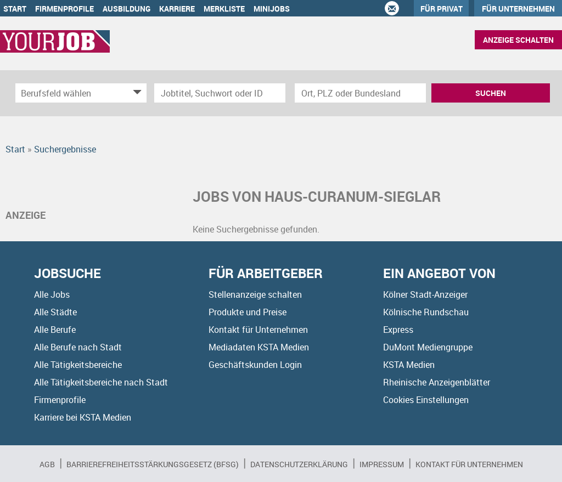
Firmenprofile (64, 8)
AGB (47, 464)
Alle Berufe (55, 330)
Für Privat (441, 8)
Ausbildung (126, 8)
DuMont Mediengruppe (428, 347)
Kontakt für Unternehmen (258, 330)
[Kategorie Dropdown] (136, 93)
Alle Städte (55, 312)
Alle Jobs (52, 294)
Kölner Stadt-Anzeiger (425, 294)
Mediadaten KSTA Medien (259, 347)
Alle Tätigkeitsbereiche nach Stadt (101, 382)
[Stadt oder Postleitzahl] (360, 93)
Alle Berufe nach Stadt (78, 347)
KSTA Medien (409, 365)
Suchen (490, 93)
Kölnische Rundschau (426, 312)
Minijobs (272, 8)
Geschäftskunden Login (255, 365)
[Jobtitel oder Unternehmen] (219, 93)
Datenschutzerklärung (299, 464)
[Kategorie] (70, 93)
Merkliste (224, 8)
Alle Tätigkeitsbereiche (78, 365)
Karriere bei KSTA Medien (82, 417)
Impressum (381, 464)
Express (398, 330)
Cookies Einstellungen (426, 400)
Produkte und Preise (247, 312)
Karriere (177, 8)
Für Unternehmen (518, 8)
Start (14, 8)
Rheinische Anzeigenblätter (436, 382)
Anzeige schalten (518, 40)
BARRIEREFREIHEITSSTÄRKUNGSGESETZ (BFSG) (152, 464)
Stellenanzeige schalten (255, 294)
